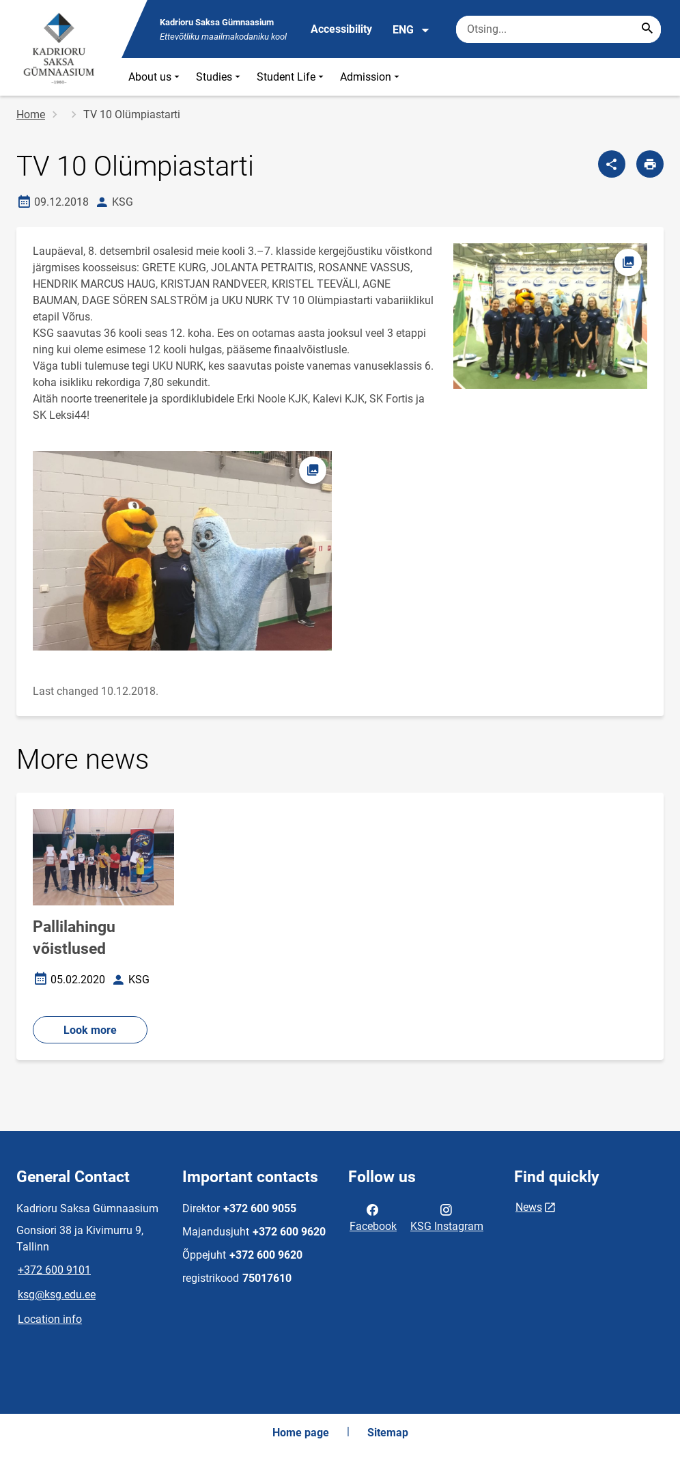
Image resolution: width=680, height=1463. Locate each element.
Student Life (291, 76)
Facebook (373, 1217)
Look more (90, 1030)
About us (155, 76)
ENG (411, 30)
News (528, 1207)
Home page (300, 1432)
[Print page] (650, 164)
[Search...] (647, 29)
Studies (219, 76)
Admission (371, 76)
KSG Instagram (446, 1217)
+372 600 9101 (54, 1269)
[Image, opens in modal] (182, 551)
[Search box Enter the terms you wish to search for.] (558, 29)
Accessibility (341, 29)
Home (30, 114)
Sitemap (387, 1432)
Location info (50, 1319)
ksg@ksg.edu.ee (57, 1294)
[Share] (611, 164)
